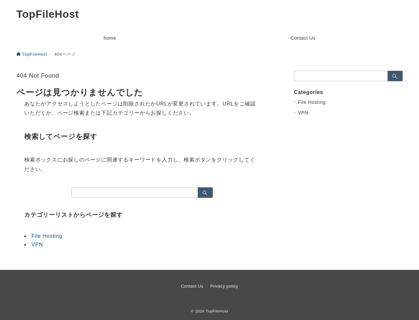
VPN (37, 244)
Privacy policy (224, 286)
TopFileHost (47, 14)
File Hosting (46, 236)
